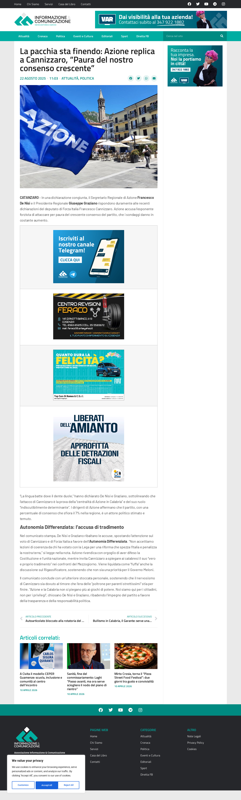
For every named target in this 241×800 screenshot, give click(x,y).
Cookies (191, 749)
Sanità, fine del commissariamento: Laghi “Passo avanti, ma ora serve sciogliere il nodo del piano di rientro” (87, 681)
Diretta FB (142, 36)
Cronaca (43, 36)
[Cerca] (222, 36)
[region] (46, 774)
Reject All (46, 785)
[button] (131, 78)
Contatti (86, 4)
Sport (124, 36)
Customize (23, 785)
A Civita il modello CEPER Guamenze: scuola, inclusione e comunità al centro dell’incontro (41, 679)
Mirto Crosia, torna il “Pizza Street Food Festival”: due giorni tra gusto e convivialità (134, 677)
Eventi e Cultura (83, 36)
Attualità (23, 36)
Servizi (49, 4)
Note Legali (194, 736)
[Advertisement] (194, 144)
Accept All (69, 785)
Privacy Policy (195, 742)
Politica (60, 36)
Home (17, 4)
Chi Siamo (33, 4)
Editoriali (107, 36)
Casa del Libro (67, 4)
